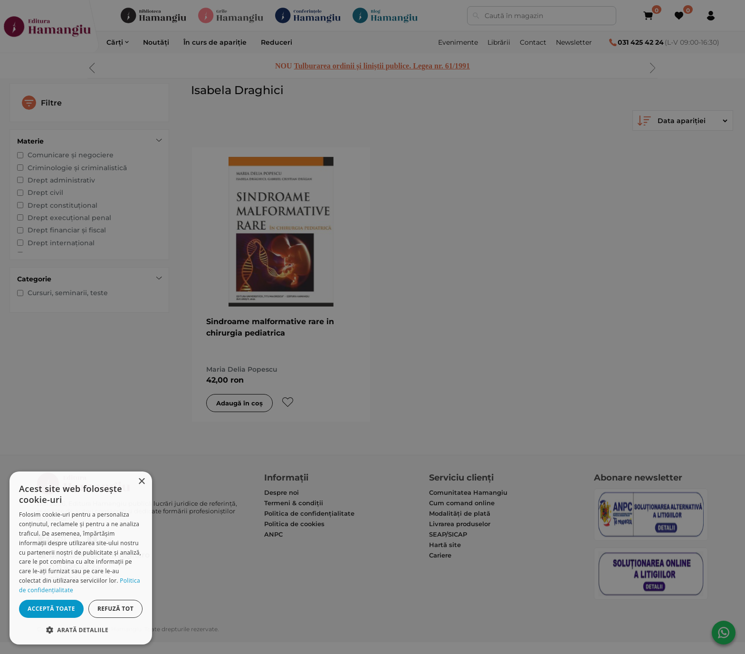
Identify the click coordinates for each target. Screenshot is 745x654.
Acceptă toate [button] (51, 609)
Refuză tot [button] (115, 609)
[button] (81, 629)
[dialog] (81, 557)
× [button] (141, 481)
